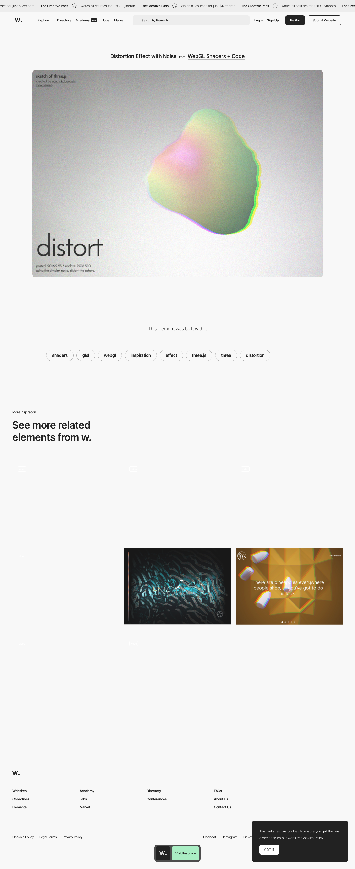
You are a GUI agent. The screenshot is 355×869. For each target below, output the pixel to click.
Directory (64, 20)
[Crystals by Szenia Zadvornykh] (65, 588)
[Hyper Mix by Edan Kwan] (65, 499)
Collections (20, 799)
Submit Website (324, 20)
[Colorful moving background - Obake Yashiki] (177, 673)
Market (119, 20)
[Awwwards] (18, 20)
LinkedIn (249, 837)
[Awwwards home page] (163, 853)
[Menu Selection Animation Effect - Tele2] (177, 501)
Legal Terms (48, 837)
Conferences (157, 799)
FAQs (218, 791)
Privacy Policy (72, 837)
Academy (86, 20)
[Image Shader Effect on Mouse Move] (65, 673)
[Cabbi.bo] (177, 586)
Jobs (105, 20)
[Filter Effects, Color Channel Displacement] (289, 586)
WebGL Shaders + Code (216, 56)
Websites (19, 791)
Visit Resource (185, 853)
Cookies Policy (23, 837)
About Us (221, 799)
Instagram (230, 837)
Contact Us (222, 807)
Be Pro (295, 20)
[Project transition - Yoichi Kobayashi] (289, 499)
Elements (19, 807)
